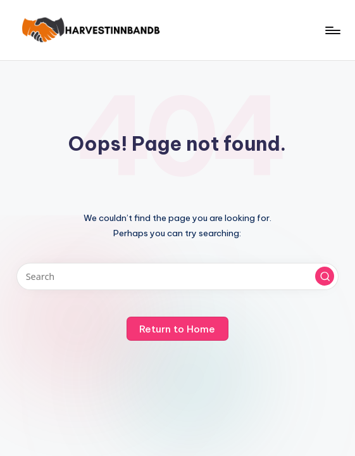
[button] (324, 276)
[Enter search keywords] (177, 276)
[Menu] (332, 30)
